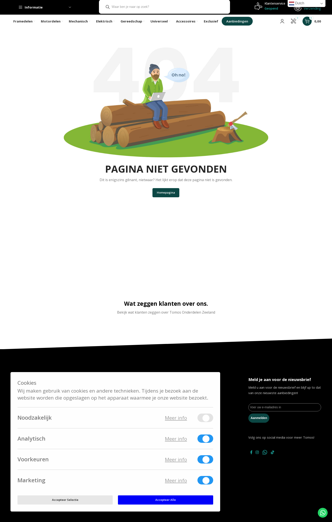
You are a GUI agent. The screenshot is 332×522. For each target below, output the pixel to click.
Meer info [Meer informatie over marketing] (176, 480)
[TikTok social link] (278, 458)
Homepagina (166, 198)
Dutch (296, 3)
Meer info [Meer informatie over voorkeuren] (176, 459)
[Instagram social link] (260, 458)
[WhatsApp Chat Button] (323, 513)
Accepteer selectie (65, 500)
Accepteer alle (165, 500)
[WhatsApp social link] (269, 458)
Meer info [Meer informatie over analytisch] (176, 438)
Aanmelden (259, 423)
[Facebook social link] (252, 458)
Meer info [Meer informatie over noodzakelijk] (176, 417)
